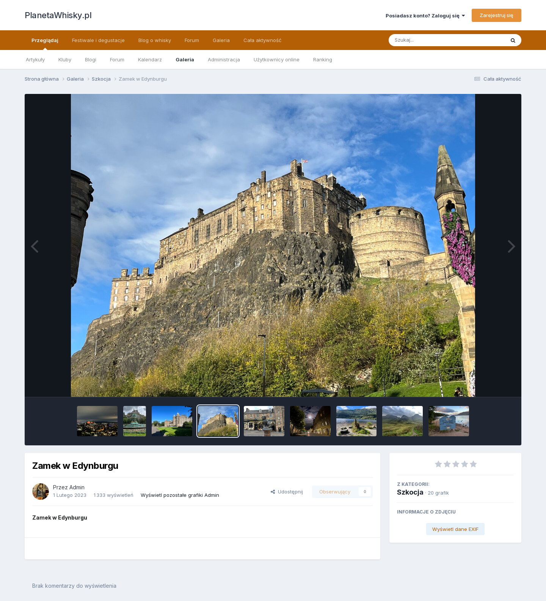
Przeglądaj (44, 43)
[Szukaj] (428, 40)
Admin (77, 487)
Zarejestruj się (496, 15)
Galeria (185, 59)
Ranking (322, 59)
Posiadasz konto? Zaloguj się (425, 15)
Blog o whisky (154, 40)
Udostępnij (287, 492)
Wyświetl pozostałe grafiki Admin (180, 495)
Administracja (224, 59)
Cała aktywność (262, 40)
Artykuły (35, 59)
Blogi (90, 59)
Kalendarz (150, 59)
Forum (117, 59)
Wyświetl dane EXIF (455, 529)
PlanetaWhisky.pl (58, 15)
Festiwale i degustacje (98, 40)
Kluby (64, 59)
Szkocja (410, 492)
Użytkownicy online (277, 59)
